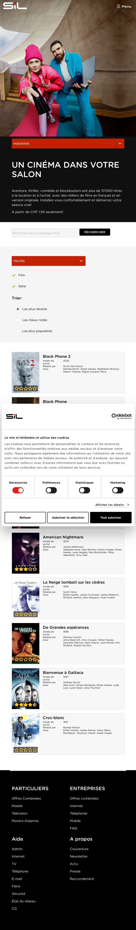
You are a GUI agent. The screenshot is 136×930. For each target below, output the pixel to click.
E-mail (17, 879)
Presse (75, 871)
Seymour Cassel (86, 732)
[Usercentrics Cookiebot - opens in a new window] (114, 416)
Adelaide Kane (71, 549)
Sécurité (18, 894)
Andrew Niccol (71, 682)
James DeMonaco (73, 546)
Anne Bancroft (71, 639)
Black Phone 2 (56, 356)
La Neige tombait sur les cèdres (74, 582)
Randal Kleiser (71, 727)
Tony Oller (82, 555)
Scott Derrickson (73, 366)
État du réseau (23, 901)
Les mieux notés (31, 320)
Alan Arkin (69, 685)
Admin (17, 849)
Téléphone (20, 871)
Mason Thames (71, 371)
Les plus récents (31, 309)
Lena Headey (79, 552)
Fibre (16, 886)
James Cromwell (89, 594)
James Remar (88, 730)
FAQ (73, 828)
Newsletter (79, 856)
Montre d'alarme (25, 821)
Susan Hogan (104, 732)
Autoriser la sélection (68, 517)
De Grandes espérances (66, 627)
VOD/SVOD (68, 143)
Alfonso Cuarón (72, 637)
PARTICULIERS (30, 788)
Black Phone (55, 401)
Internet (76, 806)
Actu (74, 864)
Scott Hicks (70, 591)
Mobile (17, 806)
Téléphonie (78, 813)
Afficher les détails (109, 505)
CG (14, 909)
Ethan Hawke (88, 368)
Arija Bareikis (89, 549)
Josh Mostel (107, 642)
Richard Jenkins (72, 597)
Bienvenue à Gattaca (63, 672)
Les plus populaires (34, 331)
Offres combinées (84, 798)
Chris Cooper (89, 639)
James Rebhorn (109, 594)
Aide (17, 839)
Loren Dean (76, 687)
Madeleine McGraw (108, 368)
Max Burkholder (98, 552)
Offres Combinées (26, 798)
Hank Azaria (92, 642)
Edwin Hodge (106, 549)
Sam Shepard (91, 597)
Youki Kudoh (107, 597)
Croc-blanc (53, 717)
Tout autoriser (110, 517)
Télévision (19, 813)
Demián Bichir (71, 368)
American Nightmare (63, 537)
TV (14, 864)
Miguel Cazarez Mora (94, 371)
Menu (126, 6)
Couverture (79, 849)
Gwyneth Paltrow (73, 642)
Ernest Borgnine (86, 685)
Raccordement (82, 879)
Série (19, 286)
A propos (81, 839)
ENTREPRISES (87, 788)
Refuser (25, 517)
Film (18, 275)
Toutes (49, 261)
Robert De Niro (82, 645)
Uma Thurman (92, 687)
